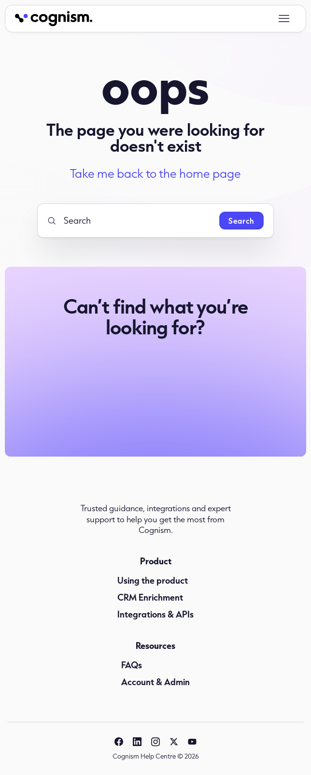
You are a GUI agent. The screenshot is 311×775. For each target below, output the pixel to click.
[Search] (129, 220)
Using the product (152, 580)
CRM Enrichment (150, 597)
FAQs (131, 665)
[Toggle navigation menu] (284, 19)
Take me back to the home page (155, 173)
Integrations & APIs (155, 614)
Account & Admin (155, 682)
